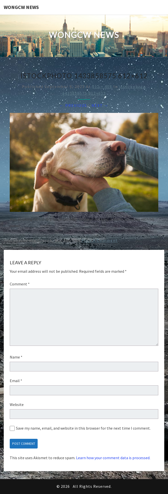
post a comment (100, 240)
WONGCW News (21, 7)
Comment (20, 283)
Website (17, 404)
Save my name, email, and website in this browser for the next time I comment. (83, 428)
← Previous (73, 105)
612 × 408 (102, 86)
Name (16, 357)
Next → (100, 105)
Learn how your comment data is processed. (113, 457)
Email (16, 380)
